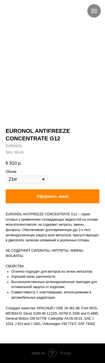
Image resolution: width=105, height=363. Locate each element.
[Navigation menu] (94, 11)
